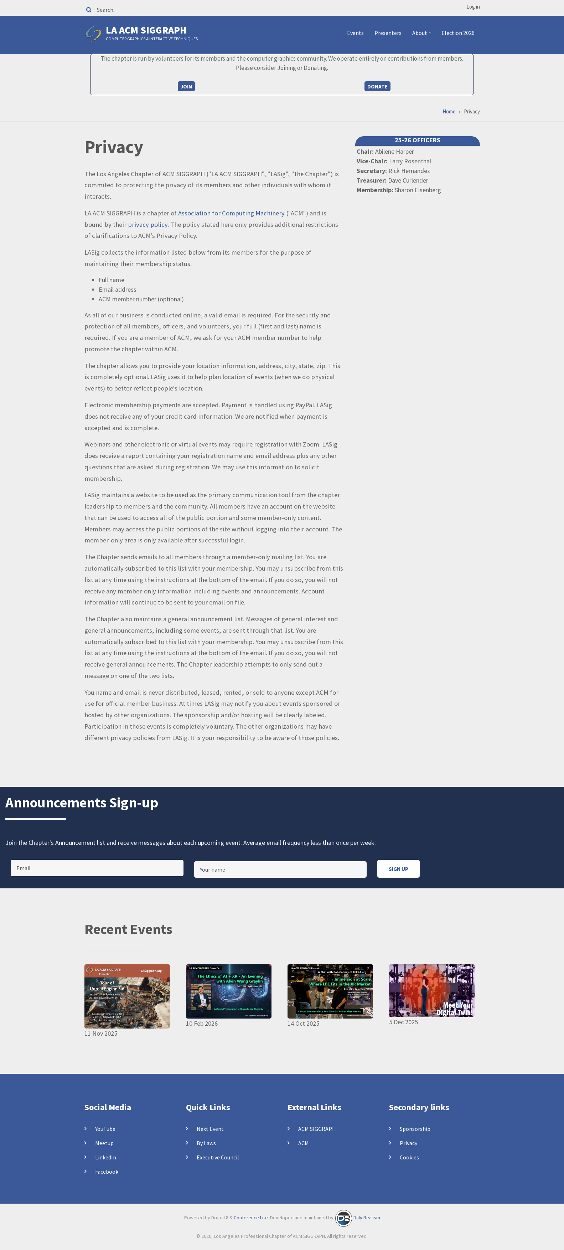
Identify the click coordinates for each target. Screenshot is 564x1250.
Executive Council (218, 1157)
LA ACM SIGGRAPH (146, 30)
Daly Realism (366, 1217)
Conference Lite (251, 1217)
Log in (473, 6)
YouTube (105, 1128)
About (422, 35)
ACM (303, 1143)
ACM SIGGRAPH (317, 1128)
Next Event (210, 1128)
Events (355, 32)
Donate (377, 86)
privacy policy (147, 224)
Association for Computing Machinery (231, 213)
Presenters (388, 32)
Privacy (408, 1143)
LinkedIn (105, 1157)
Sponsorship (415, 1128)
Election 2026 (458, 32)
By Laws (206, 1143)
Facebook (106, 1171)
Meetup (104, 1143)
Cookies (409, 1157)
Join (186, 86)
